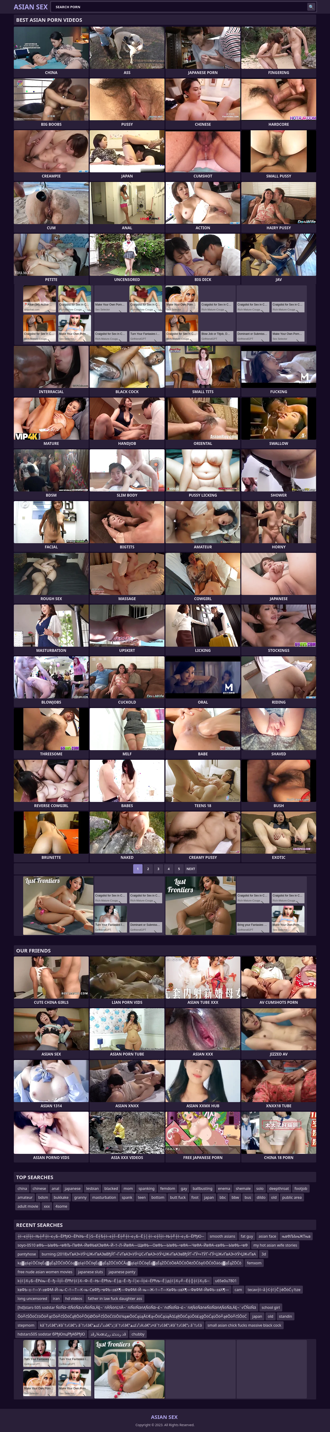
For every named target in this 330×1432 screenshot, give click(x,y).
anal (55, 1188)
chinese (39, 1188)
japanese (73, 1188)
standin (285, 1316)
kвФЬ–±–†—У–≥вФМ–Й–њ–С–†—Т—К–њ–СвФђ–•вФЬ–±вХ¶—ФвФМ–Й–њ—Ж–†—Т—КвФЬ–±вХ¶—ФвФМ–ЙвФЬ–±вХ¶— (123, 1289)
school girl (271, 1307)
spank (127, 1197)
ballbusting (202, 1188)
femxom (254, 1263)
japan (209, 1197)
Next (191, 869)
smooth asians (222, 1236)
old (274, 1197)
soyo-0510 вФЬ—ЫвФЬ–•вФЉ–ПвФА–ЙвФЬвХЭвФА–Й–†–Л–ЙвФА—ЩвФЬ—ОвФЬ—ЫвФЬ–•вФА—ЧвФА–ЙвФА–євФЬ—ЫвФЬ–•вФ (133, 1245)
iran (56, 1298)
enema (224, 1188)
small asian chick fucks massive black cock (244, 1325)
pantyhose (27, 1254)
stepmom (26, 1325)
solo (260, 1188)
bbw (235, 1197)
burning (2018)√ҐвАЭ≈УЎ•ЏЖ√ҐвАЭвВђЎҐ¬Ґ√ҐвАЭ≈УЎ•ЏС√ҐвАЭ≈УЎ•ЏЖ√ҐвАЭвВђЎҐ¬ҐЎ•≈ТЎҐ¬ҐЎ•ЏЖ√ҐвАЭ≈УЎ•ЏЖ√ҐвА (149, 1254)
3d (263, 1254)
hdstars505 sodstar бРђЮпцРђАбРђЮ (51, 1334)
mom (128, 1188)
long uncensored (32, 1298)
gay (184, 1188)
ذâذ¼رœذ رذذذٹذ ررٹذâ (108, 1334)
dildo (261, 1197)
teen (142, 1197)
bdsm (43, 1197)
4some (61, 1206)
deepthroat (279, 1188)
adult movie (28, 1206)
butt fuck (178, 1197)
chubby (138, 1334)
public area (292, 1197)
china (22, 1188)
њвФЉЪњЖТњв (296, 1236)
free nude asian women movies (45, 1271)
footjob (300, 1188)
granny (80, 1197)
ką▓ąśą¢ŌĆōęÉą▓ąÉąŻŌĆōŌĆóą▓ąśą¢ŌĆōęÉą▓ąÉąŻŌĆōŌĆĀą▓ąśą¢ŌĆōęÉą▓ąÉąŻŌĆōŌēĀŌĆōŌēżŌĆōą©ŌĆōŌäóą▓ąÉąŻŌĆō (129, 1263)
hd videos (73, 1298)
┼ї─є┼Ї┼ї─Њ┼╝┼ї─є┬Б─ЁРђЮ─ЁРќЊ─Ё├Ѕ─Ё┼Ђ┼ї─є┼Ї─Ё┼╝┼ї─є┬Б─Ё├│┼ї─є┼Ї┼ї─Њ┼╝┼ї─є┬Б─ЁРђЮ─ (111, 1236)
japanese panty (122, 1271)
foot (195, 1197)
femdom (167, 1188)
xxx (47, 1206)
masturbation (104, 1197)
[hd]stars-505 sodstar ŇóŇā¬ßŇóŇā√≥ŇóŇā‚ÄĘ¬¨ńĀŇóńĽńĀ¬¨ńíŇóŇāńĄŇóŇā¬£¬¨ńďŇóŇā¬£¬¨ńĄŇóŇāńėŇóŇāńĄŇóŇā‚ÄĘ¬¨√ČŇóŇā (137, 1307)
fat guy (247, 1236)
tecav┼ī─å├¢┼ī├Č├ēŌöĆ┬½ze (274, 1289)
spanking (147, 1188)
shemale (243, 1188)
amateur (25, 1197)
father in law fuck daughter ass (115, 1298)
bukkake (61, 1197)
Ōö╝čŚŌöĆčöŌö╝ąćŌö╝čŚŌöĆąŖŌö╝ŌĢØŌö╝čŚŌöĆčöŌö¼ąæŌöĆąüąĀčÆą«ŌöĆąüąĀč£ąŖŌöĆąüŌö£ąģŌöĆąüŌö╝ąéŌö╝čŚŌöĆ (132, 1316)
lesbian (92, 1188)
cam (238, 1289)
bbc (223, 1197)
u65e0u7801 (226, 1280)
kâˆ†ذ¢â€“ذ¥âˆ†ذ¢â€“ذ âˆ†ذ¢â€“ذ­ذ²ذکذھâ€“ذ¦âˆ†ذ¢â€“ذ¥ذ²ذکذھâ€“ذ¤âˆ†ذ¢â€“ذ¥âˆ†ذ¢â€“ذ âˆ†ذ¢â (121, 1325)
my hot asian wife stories (275, 1245)
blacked (111, 1188)
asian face (267, 1236)
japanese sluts (90, 1271)
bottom (158, 1197)
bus (248, 1197)
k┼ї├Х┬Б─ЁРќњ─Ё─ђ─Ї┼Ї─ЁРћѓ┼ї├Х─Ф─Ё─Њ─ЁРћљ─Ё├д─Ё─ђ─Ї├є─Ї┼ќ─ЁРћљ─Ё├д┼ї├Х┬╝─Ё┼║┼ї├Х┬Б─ (113, 1280)
